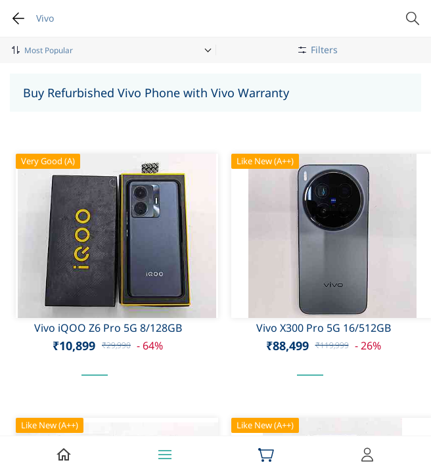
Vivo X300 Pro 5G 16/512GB (323, 328)
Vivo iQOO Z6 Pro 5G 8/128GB (108, 328)
